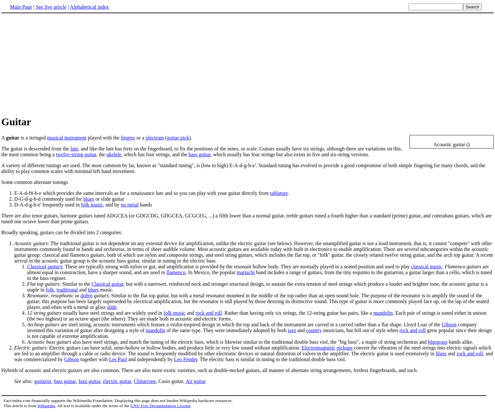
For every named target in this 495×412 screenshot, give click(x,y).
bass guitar (200, 154)
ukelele (113, 154)
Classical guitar (107, 284)
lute (74, 148)
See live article (51, 7)
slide (112, 307)
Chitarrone (145, 381)
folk (50, 289)
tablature (279, 193)
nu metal (130, 204)
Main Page (21, 7)
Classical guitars (44, 266)
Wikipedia (46, 405)
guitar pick (178, 137)
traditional (67, 289)
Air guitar (196, 381)
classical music (426, 266)
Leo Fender (185, 359)
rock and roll (208, 313)
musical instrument (66, 137)
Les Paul (118, 359)
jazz (292, 330)
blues (88, 199)
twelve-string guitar (76, 154)
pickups (345, 347)
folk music (92, 204)
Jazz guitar (89, 381)
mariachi (246, 272)
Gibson (449, 324)
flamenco (176, 272)
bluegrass (437, 342)
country (314, 330)
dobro (87, 295)
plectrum (155, 137)
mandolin (383, 313)
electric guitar (117, 381)
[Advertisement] (55, 64)
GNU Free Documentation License (160, 405)
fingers (128, 137)
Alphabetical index (89, 7)
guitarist (42, 381)
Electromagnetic (318, 347)
